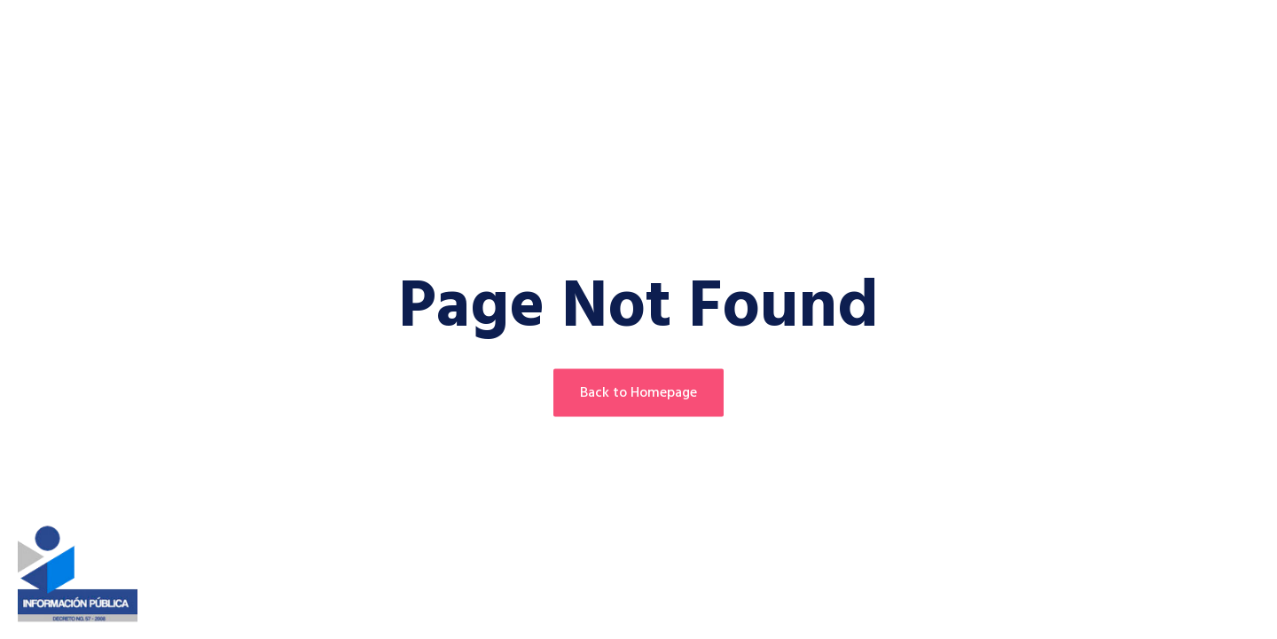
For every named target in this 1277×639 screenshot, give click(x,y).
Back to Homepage (638, 393)
